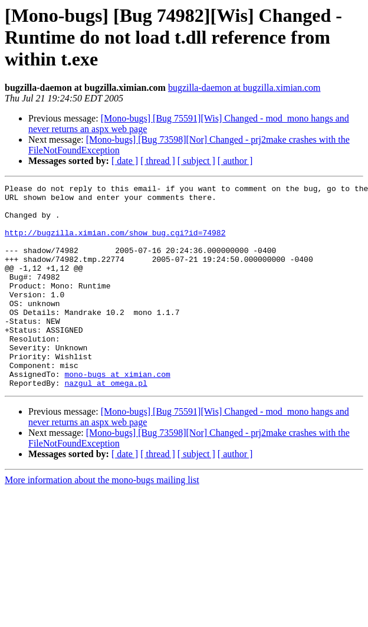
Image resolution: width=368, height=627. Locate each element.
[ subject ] (196, 161)
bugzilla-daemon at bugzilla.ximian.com (244, 88)
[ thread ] (157, 161)
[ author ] (235, 161)
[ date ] (124, 161)
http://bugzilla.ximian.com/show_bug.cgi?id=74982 (115, 243)
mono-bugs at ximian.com (117, 413)
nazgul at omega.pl (105, 423)
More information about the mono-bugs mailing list (102, 521)
